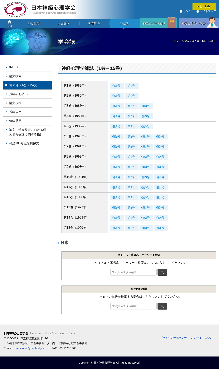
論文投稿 (15, 103)
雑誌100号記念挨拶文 (24, 143)
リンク (187, 11)
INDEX (14, 67)
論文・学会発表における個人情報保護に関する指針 (27, 132)
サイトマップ (208, 11)
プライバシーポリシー (173, 337)
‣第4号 (168, 136)
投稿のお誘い (18, 94)
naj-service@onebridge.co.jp (32, 348)
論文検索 (15, 76)
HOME (176, 41)
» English (204, 6)
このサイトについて (203, 337)
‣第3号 (151, 106)
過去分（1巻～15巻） (24, 85)
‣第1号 (117, 86)
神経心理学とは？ (154, 23)
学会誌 (186, 41)
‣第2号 (134, 86)
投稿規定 (15, 112)
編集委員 (15, 121)
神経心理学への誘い (195, 23)
